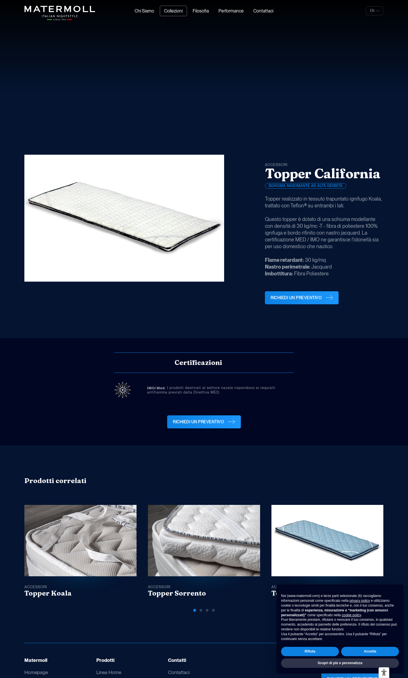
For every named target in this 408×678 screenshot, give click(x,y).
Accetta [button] (370, 651)
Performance (231, 11)
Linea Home (108, 672)
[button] (357, 482)
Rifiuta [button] (310, 651)
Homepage (36, 672)
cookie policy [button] (351, 615)
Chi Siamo (144, 11)
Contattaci (263, 11)
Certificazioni (198, 362)
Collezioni (173, 11)
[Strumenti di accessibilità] (384, 672)
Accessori (276, 165)
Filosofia (201, 11)
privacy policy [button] (359, 601)
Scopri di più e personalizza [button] (340, 663)
